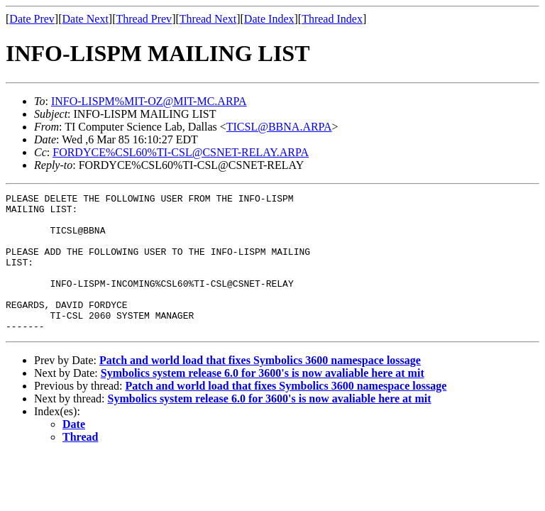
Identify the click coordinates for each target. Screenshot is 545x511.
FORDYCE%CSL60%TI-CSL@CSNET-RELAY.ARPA (181, 152)
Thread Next (208, 19)
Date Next (85, 19)
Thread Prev (144, 19)
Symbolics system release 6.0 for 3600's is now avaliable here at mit (262, 401)
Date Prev (32, 19)
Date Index (269, 19)
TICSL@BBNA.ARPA (279, 127)
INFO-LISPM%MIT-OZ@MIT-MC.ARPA (149, 101)
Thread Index (332, 19)
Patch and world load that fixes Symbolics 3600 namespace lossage (260, 388)
